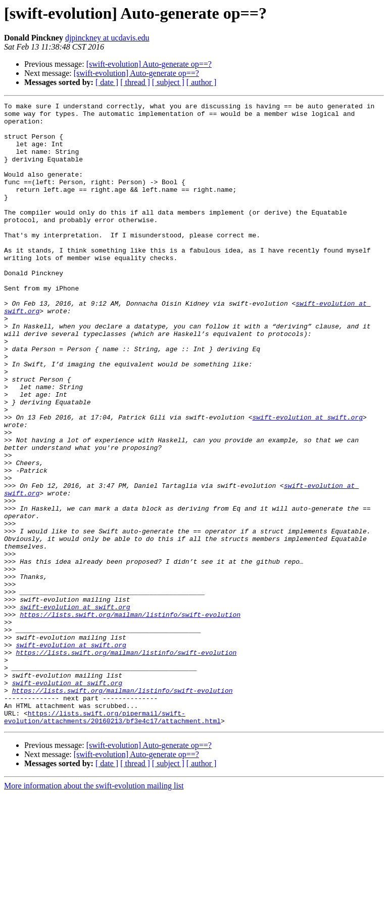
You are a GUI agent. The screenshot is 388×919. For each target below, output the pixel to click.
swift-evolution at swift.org (307, 480)
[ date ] (106, 82)
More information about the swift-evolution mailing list (94, 910)
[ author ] (201, 82)
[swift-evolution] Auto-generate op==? (149, 64)
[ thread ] (135, 82)
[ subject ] (168, 82)
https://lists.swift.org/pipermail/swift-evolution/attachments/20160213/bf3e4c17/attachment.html (112, 840)
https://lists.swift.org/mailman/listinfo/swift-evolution (130, 717)
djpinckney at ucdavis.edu (107, 37)
